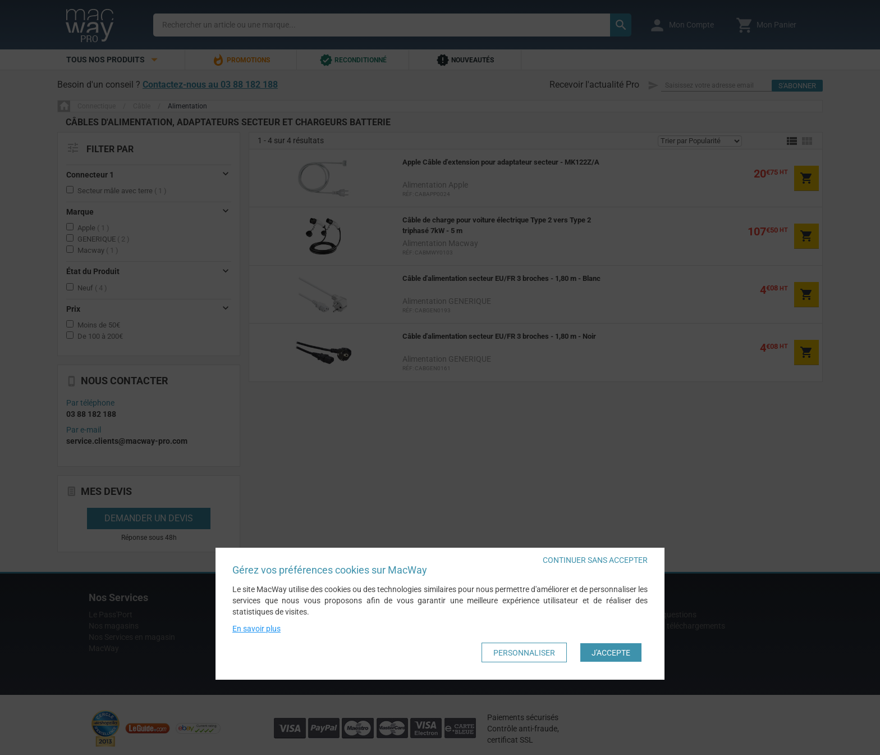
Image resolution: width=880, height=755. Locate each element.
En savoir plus (256, 629)
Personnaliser (524, 652)
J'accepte (611, 652)
